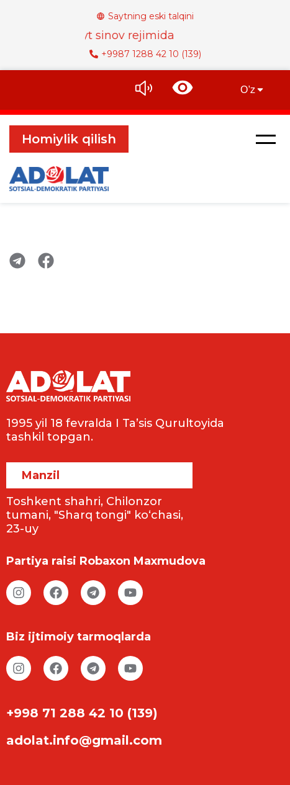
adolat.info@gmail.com (84, 740)
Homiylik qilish (69, 139)
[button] (266, 139)
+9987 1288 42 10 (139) (145, 54)
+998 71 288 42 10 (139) (82, 713)
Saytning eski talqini (145, 16)
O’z (252, 89)
